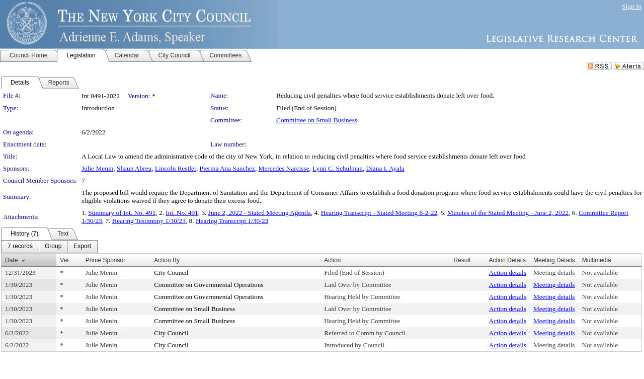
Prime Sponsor (105, 260)
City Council (171, 272)
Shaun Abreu (134, 168)
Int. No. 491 (182, 212)
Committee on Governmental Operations (208, 284)
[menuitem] (20, 247)
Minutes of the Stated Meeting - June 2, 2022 (508, 212)
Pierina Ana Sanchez (227, 168)
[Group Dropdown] (53, 247)
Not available (600, 272)
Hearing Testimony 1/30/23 (149, 220)
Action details (507, 272)
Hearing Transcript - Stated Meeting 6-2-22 (379, 212)
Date (11, 260)
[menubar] (49, 246)
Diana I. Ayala (385, 168)
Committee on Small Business (316, 120)
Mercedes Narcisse (284, 168)
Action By (167, 260)
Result (461, 260)
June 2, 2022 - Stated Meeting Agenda (259, 212)
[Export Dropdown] (82, 247)
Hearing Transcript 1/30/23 (232, 220)
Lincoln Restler (175, 168)
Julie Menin (97, 168)
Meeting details (554, 272)
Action (332, 260)
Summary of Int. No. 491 (121, 212)
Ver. (65, 260)
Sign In (631, 6)
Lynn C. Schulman (337, 168)
